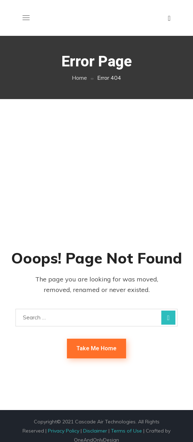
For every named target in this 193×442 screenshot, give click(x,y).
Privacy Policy (63, 431)
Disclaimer (95, 431)
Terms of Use (126, 431)
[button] (169, 18)
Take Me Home (96, 348)
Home (79, 77)
